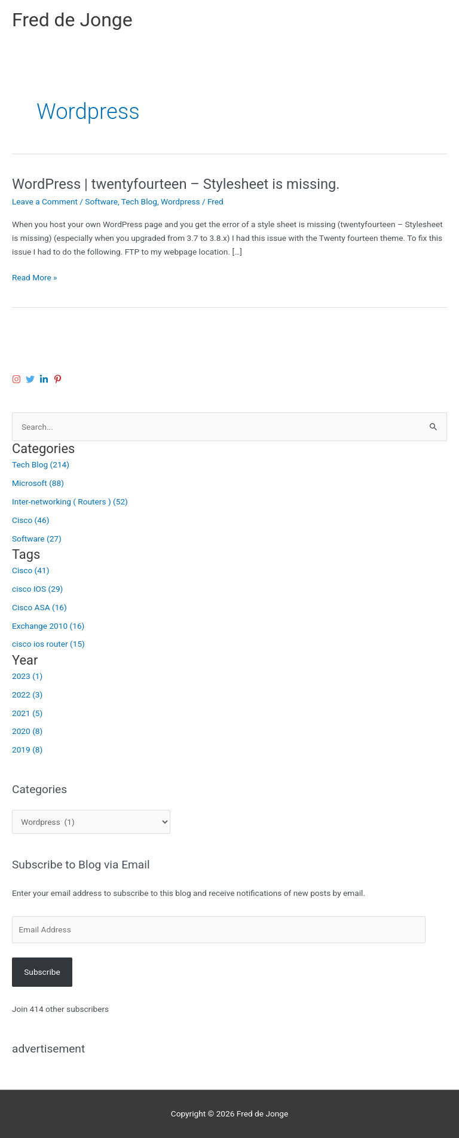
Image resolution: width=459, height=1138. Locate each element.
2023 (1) (27, 676)
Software (101, 201)
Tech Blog (139, 201)
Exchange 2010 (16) (48, 626)
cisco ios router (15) (48, 643)
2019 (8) (27, 749)
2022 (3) (27, 694)
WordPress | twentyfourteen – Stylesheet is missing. (176, 184)
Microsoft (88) (38, 483)
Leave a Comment (45, 201)
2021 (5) (27, 713)
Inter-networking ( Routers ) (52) (70, 501)
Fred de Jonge (72, 19)
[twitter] (32, 379)
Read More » (34, 277)
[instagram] (18, 379)
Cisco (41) (30, 570)
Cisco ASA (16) (39, 607)
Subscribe (42, 972)
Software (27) (37, 538)
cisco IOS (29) (37, 589)
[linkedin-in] (45, 379)
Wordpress (180, 201)
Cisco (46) (30, 520)
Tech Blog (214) (40, 464)
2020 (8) (27, 731)
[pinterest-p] (59, 379)
